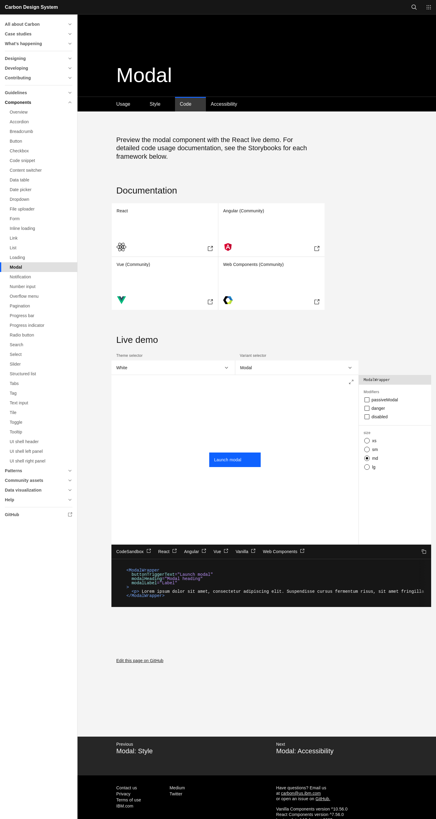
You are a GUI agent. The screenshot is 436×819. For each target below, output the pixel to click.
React (167, 551)
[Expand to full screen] (351, 382)
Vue (220, 551)
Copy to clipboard (423, 551)
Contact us (126, 787)
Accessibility (224, 104)
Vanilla (246, 551)
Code (185, 104)
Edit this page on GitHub (140, 660)
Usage (123, 104)
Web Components (284, 551)
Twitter (176, 793)
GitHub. (322, 798)
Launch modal (227, 459)
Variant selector (253, 355)
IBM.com (124, 806)
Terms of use (128, 799)
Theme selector (129, 355)
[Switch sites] (428, 7)
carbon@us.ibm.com (301, 793)
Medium (177, 787)
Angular (195, 551)
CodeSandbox (133, 551)
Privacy (123, 793)
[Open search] (414, 7)
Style (155, 104)
